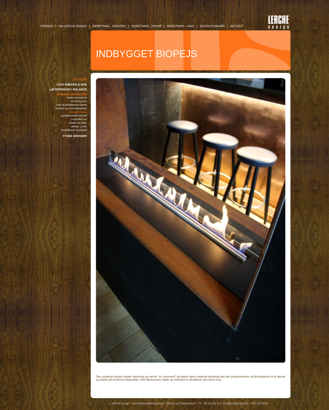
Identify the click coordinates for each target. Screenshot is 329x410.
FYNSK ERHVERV (75, 136)
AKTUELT (236, 26)
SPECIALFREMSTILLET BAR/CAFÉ (74, 115)
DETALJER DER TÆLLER (78, 123)
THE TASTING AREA (79, 101)
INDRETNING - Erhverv (109, 26)
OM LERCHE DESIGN (72, 26)
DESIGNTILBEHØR (212, 26)
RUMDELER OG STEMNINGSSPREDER (71, 108)
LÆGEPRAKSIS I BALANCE (68, 89)
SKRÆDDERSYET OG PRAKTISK (74, 130)
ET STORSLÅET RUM (79, 119)
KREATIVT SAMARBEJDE (77, 97)
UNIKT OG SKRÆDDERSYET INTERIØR (71, 105)
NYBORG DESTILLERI (72, 94)
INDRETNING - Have (180, 26)
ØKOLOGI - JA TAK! (79, 126)
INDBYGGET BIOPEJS (78, 112)
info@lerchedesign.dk (235, 403)
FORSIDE (46, 26)
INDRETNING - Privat (146, 26)
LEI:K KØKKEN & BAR (72, 84)
